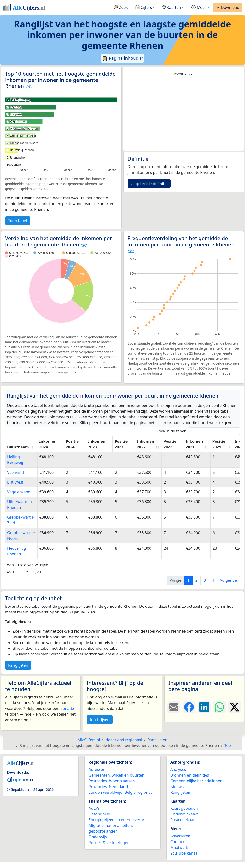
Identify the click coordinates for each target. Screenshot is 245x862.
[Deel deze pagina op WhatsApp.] (219, 707)
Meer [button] (198, 8)
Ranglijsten (18, 665)
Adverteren (180, 836)
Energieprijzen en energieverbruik (119, 819)
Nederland (118, 786)
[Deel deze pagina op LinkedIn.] (204, 707)
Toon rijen (23, 571)
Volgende (228, 580)
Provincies (98, 786)
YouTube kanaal (184, 853)
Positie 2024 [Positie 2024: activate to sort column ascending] (72, 444)
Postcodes (98, 780)
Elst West (15, 482)
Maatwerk (179, 847)
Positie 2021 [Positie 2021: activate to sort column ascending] (218, 444)
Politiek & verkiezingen (109, 842)
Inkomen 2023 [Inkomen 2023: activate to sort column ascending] (96, 444)
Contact (177, 841)
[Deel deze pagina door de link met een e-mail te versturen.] (173, 707)
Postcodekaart (183, 819)
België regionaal (139, 792)
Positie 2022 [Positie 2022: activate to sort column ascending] (169, 444)
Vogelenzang (18, 492)
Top (227, 745)
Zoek (121, 8)
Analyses (178, 769)
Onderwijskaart (184, 814)
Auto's (94, 808)
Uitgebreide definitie (149, 183)
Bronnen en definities (189, 775)
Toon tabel (17, 220)
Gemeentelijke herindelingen (196, 780)
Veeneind (15, 472)
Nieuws (177, 786)
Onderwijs (98, 837)
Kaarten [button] (171, 8)
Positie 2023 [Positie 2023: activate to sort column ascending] (121, 444)
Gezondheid (99, 814)
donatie (67, 708)
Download (227, 8)
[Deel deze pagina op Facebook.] (189, 707)
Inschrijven (99, 719)
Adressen (97, 769)
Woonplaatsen (122, 780)
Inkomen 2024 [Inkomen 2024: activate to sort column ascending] (47, 444)
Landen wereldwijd (105, 792)
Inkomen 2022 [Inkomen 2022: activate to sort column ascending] (145, 444)
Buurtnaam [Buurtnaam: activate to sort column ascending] (18, 447)
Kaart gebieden (184, 808)
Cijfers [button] (143, 8)
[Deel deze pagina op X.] (234, 707)
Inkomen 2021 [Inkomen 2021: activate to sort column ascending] (194, 444)
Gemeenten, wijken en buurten (116, 775)
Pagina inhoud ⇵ (122, 58)
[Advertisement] (183, 113)
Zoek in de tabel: (198, 431)
